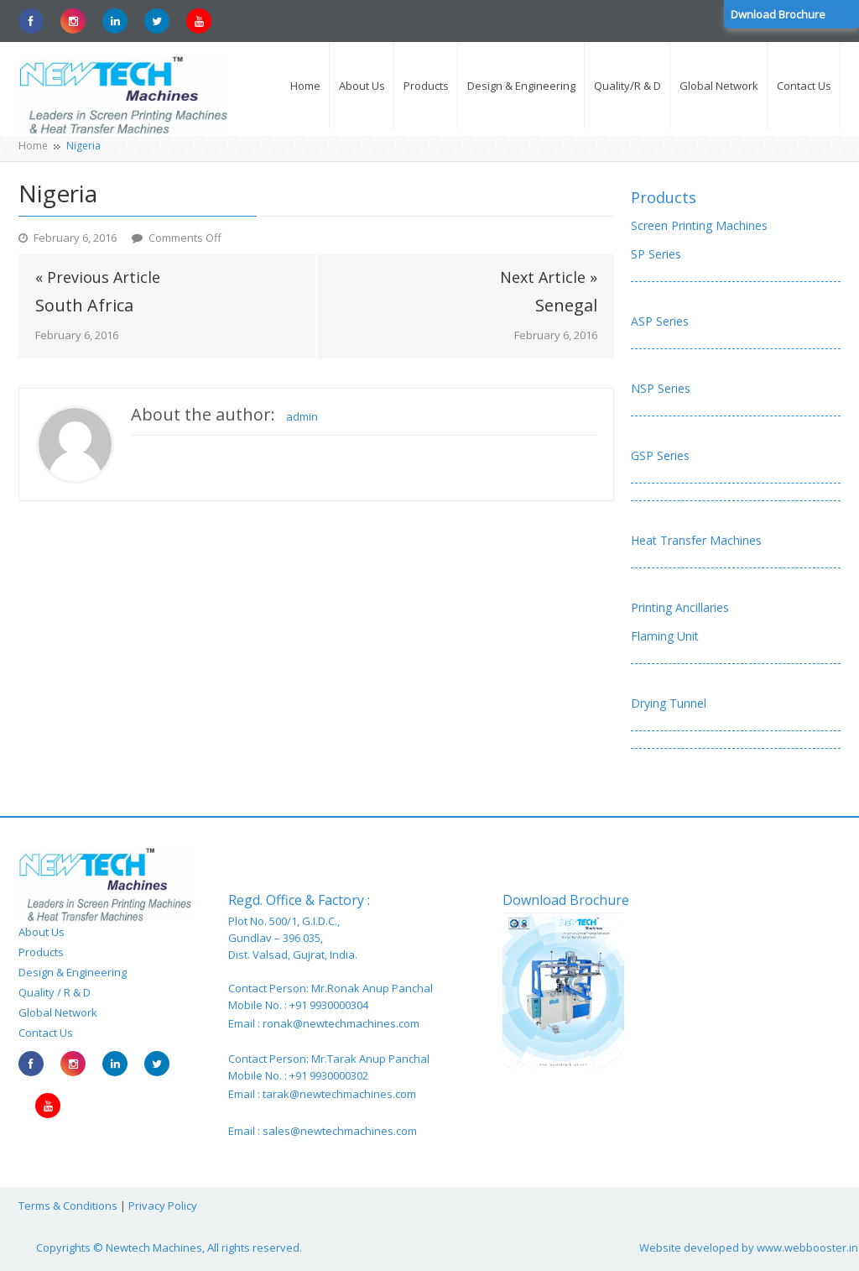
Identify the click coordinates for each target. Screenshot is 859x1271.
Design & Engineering (72, 972)
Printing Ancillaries (680, 607)
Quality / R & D (54, 992)
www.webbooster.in (807, 1247)
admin (302, 416)
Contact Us (45, 1032)
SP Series (656, 254)
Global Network (57, 1012)
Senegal (566, 306)
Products (663, 197)
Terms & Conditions (67, 1205)
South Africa (84, 306)
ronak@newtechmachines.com (341, 1023)
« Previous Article (97, 277)
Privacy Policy (162, 1205)
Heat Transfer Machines (696, 540)
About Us (41, 931)
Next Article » (548, 277)
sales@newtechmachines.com (340, 1130)
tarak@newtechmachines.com (339, 1093)
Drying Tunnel (668, 703)
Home (33, 146)
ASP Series (660, 321)
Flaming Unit (665, 636)
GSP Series (660, 455)
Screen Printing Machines (699, 225)
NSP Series (660, 388)
